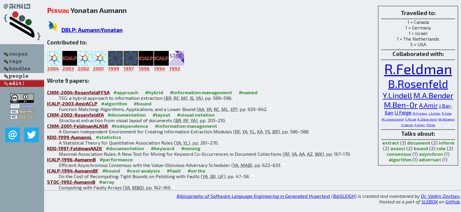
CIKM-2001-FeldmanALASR (77, 126)
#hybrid (154, 92)
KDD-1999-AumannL (69, 137)
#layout (161, 114)
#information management (201, 92)
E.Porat (410, 119)
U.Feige (403, 112)
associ (397, 148)
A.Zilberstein (427, 119)
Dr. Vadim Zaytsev (440, 196)
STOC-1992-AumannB (71, 182)
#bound (142, 103)
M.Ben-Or (401, 104)
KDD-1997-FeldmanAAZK (74, 148)
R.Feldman (418, 68)
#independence (130, 126)
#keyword (162, 148)
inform (446, 142)
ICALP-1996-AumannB (71, 159)
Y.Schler (430, 125)
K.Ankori (420, 125)
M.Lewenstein (393, 119)
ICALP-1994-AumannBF (72, 170)
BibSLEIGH (344, 196)
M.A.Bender (433, 95)
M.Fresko (419, 113)
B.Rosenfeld (418, 83)
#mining (190, 148)
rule (441, 148)
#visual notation (196, 114)
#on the (197, 170)
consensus (399, 154)
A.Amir (428, 105)
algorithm (400, 159)
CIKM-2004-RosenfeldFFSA (78, 92)
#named (248, 92)
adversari (430, 159)
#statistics (108, 137)
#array (106, 182)
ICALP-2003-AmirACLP (72, 103)
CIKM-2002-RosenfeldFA (75, 114)
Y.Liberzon (407, 125)
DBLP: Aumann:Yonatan (92, 29)
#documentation (127, 114)
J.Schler (434, 113)
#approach (125, 92)
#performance (116, 159)
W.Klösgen (447, 119)
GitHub (452, 201)
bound (421, 148)
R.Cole (447, 113)
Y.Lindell (397, 95)
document (418, 142)
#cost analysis (143, 170)
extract (390, 142)
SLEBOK (429, 201)
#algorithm (114, 103)
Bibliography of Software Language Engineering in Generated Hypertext (253, 196)
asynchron (431, 154)
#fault (174, 170)
